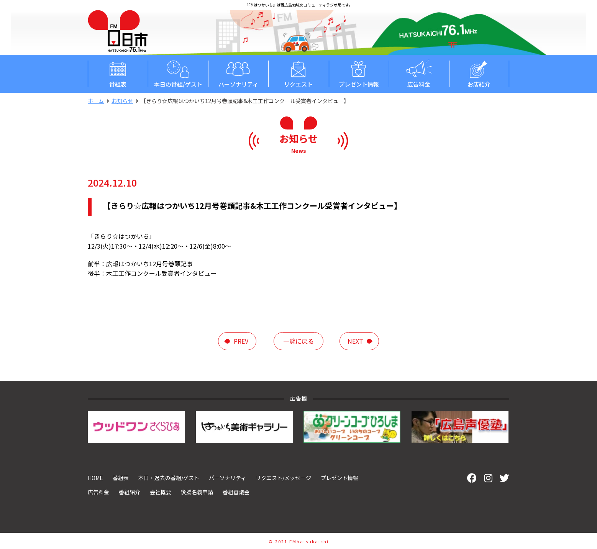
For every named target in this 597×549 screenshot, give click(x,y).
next (355, 341)
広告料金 (419, 73)
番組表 (118, 73)
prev (241, 341)
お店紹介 (479, 73)
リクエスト (298, 73)
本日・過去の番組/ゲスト (168, 478)
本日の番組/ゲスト (178, 73)
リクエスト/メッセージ (283, 478)
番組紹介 (129, 492)
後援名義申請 (197, 492)
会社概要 (160, 492)
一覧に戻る (298, 341)
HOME (95, 478)
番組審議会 (236, 492)
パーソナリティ (238, 73)
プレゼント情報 (359, 73)
